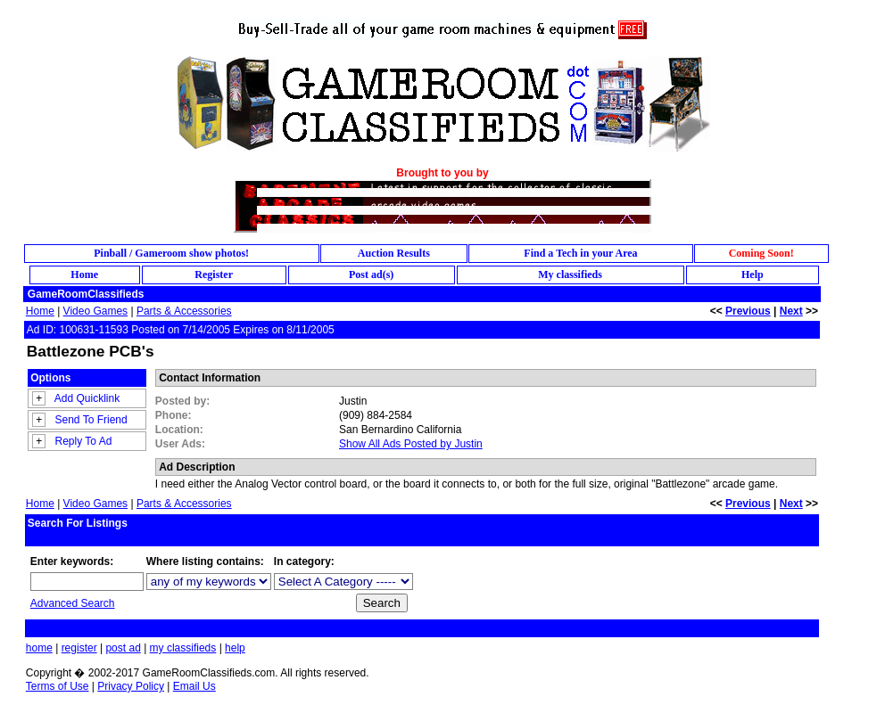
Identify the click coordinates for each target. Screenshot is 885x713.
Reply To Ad (83, 441)
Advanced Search (72, 603)
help (235, 648)
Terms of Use (57, 686)
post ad (122, 648)
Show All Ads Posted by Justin (411, 444)
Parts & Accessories (184, 311)
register (79, 648)
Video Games (95, 311)
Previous (748, 311)
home (39, 648)
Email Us (194, 686)
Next (791, 311)
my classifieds (183, 648)
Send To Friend (91, 420)
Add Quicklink (87, 398)
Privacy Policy (130, 686)
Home (40, 311)
